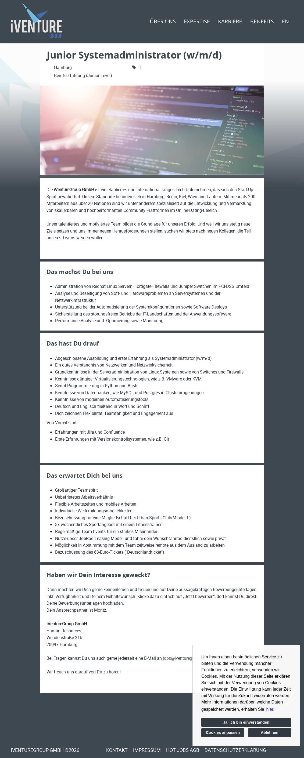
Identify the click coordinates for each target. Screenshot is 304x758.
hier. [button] (270, 709)
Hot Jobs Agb (182, 750)
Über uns (163, 21)
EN (285, 21)
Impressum (147, 750)
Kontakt (117, 750)
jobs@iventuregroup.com (186, 658)
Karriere (230, 21)
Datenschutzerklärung (235, 750)
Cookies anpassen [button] (223, 732)
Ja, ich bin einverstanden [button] (246, 722)
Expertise (197, 21)
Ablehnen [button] (269, 732)
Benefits (262, 21)
